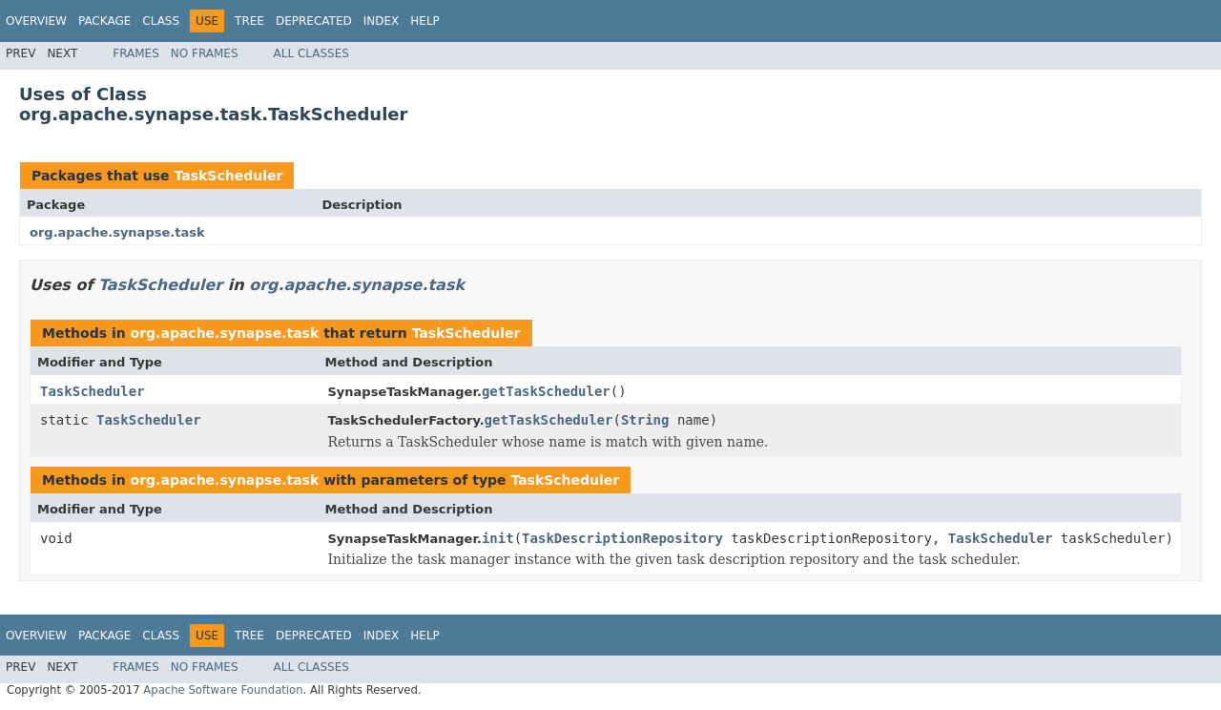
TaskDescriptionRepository (622, 538)
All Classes (311, 53)
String (645, 420)
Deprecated (314, 21)
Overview (36, 21)
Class (160, 21)
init (498, 538)
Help (425, 21)
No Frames (204, 53)
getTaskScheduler (546, 391)
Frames (136, 53)
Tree (249, 21)
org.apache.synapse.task (117, 232)
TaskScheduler (228, 175)
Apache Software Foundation (222, 690)
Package (104, 21)
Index (381, 21)
